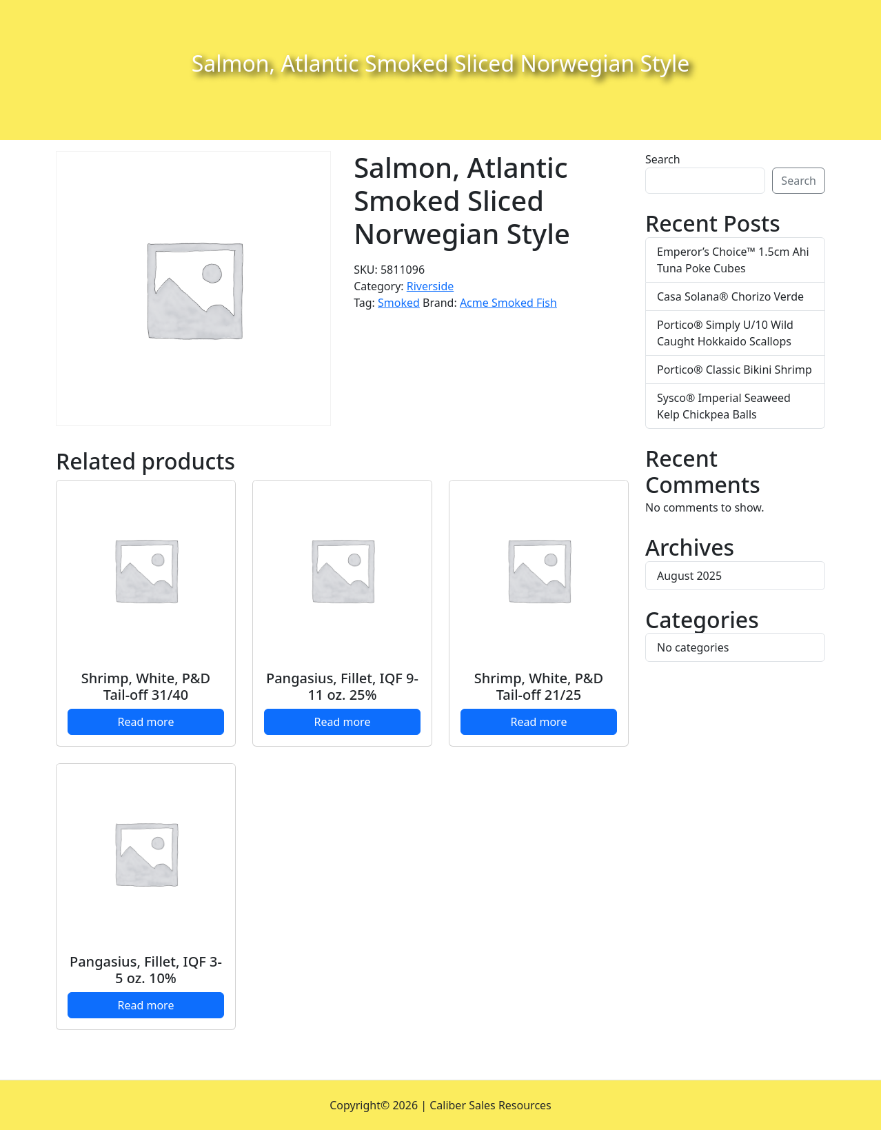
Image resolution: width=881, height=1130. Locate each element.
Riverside (430, 286)
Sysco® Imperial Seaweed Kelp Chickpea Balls (724, 406)
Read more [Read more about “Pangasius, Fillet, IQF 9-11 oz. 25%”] (342, 721)
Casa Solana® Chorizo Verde (730, 296)
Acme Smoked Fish (508, 302)
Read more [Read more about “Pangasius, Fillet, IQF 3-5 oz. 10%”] (146, 1005)
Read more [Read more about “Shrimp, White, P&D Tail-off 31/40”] (146, 721)
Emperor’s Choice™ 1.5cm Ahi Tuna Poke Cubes (733, 260)
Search (662, 159)
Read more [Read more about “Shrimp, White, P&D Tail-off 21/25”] (539, 721)
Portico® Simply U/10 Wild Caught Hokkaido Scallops (725, 333)
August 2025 (689, 575)
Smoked (399, 302)
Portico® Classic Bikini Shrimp (734, 369)
